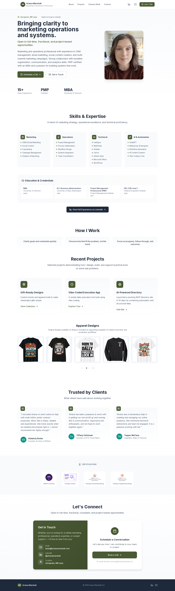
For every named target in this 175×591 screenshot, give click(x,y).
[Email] (135, 4)
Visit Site (121, 309)
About (71, 4)
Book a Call (115, 555)
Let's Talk (147, 4)
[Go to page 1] (86, 368)
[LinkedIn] (129, 4)
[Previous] (82, 368)
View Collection (29, 306)
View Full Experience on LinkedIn (87, 209)
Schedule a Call (30, 74)
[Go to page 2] (88, 368)
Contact (107, 4)
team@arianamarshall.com (57, 548)
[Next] (93, 368)
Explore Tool (76, 306)
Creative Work (94, 4)
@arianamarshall (53, 556)
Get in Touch (56, 74)
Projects (81, 4)
